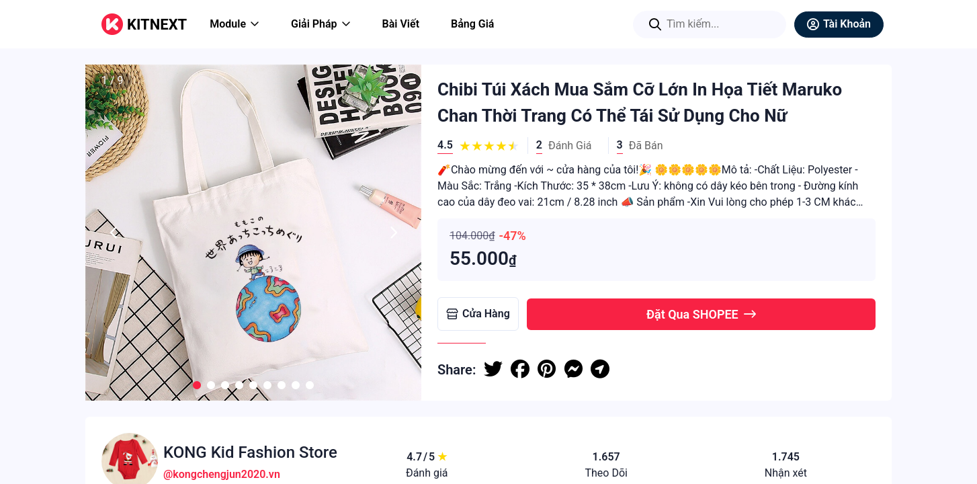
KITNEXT (157, 24)
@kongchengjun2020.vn (221, 474)
